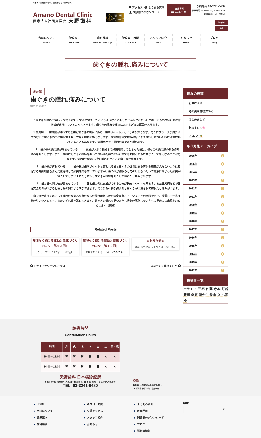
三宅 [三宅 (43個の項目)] (201, 275)
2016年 (193, 223)
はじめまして (197, 105)
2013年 (193, 248)
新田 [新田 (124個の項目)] (186, 281)
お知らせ (186, 26)
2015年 (193, 231)
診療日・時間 (130, 26)
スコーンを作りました (165, 251)
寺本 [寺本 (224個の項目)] (217, 275)
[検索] (224, 395)
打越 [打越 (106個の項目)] (224, 275)
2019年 (193, 198)
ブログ (214, 26)
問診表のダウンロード (150, 404)
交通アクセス (95, 397)
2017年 (193, 215)
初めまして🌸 (197, 113)
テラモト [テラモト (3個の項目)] (190, 275)
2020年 (193, 190)
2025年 (193, 149)
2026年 (193, 141)
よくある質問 (145, 390)
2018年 (193, 207)
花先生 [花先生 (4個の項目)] (203, 281)
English (221, 7)
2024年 (193, 158)
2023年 (193, 166)
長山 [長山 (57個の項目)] (213, 281)
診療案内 (74, 26)
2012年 (193, 256)
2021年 (193, 182)
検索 (186, 389)
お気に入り (195, 89)
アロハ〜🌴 (196, 121)
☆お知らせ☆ (155, 226)
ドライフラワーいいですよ (48, 251)
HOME (41, 390)
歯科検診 (102, 26)
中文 (222, 13)
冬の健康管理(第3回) (201, 97)
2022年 (193, 174)
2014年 (193, 239)
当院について (46, 26)
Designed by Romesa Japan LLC (71, 433)
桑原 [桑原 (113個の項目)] (194, 281)
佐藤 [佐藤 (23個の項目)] (209, 275)
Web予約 (142, 397)
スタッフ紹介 (158, 26)
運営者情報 (143, 417)
